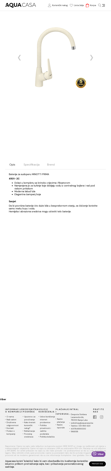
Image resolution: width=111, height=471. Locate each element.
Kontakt (10, 428)
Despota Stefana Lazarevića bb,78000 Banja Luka (79, 417)
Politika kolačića (47, 436)
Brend (51, 164)
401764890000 (78, 428)
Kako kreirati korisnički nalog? (29, 425)
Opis (12, 164)
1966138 (74, 431)
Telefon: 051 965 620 (80, 425)
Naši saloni (11, 419)
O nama (10, 416)
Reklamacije (29, 431)
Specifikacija (32, 164)
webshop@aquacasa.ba (82, 423)
